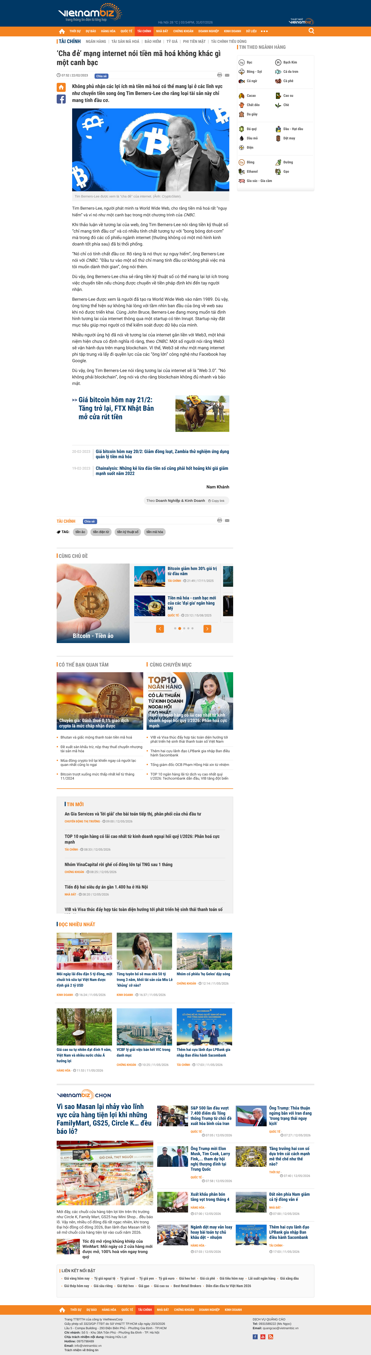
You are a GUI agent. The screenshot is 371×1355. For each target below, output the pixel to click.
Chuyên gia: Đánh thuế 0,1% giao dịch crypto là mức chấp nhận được (94, 723)
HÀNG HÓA (108, 31)
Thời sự (274, 1172)
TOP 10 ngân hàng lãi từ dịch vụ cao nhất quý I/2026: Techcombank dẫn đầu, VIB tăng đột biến (189, 776)
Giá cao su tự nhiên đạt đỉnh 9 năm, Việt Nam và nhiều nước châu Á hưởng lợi (84, 1055)
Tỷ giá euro (166, 1278)
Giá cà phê (207, 1278)
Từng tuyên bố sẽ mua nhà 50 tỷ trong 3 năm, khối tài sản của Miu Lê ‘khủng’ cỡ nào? (145, 980)
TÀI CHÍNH (144, 31)
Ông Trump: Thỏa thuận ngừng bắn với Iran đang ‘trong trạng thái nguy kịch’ (290, 1116)
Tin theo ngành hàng (262, 47)
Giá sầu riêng (103, 1286)
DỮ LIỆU (251, 31)
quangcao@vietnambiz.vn (280, 1328)
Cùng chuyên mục (171, 665)
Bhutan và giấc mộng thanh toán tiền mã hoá (96, 737)
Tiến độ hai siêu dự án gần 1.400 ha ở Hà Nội (106, 887)
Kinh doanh (65, 995)
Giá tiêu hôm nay (232, 1278)
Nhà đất (70, 894)
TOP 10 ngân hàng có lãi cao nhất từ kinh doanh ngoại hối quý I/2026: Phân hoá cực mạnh (188, 720)
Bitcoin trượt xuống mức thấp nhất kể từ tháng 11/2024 (97, 776)
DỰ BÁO (91, 31)
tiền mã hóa (155, 531)
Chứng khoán (74, 872)
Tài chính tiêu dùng (229, 41)
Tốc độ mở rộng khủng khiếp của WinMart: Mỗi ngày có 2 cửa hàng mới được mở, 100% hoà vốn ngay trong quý (117, 1249)
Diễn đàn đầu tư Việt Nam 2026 (228, 1286)
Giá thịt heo (125, 1286)
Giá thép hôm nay (76, 1286)
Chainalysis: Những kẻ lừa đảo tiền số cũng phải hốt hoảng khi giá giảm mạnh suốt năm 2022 (162, 471)
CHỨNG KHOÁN (183, 31)
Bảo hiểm (153, 41)
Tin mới (75, 804)
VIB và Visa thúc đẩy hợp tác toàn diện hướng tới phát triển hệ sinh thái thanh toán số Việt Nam (189, 739)
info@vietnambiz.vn (88, 1346)
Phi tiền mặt (194, 41)
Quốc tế (232, 615)
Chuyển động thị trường (82, 821)
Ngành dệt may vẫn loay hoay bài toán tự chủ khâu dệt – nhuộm (211, 1232)
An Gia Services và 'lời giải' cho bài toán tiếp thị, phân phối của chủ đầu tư (133, 814)
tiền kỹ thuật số (127, 531)
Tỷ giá (172, 41)
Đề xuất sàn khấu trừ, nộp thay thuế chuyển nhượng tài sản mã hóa (101, 749)
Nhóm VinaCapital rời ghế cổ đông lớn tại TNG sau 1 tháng (119, 864)
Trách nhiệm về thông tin (81, 1350)
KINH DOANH (232, 31)
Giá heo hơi (187, 1278)
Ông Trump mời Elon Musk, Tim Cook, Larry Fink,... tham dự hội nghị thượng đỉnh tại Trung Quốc (210, 1159)
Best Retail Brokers (187, 1286)
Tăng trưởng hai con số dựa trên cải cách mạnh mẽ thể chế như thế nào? (289, 1156)
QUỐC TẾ (126, 31)
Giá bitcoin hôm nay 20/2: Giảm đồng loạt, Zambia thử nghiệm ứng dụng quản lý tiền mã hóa (162, 454)
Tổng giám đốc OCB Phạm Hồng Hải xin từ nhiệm (189, 765)
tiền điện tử (101, 531)
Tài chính (70, 41)
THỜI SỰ (75, 31)
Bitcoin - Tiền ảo (93, 635)
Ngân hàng (96, 41)
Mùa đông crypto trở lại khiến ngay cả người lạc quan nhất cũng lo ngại (98, 763)
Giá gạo (143, 1286)
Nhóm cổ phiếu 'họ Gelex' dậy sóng (203, 974)
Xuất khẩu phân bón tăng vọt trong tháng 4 (210, 1197)
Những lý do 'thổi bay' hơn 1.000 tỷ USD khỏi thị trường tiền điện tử (163, 603)
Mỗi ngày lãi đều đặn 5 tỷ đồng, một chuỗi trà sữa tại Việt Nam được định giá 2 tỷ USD (84, 980)
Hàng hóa (63, 1070)
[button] (160, 629)
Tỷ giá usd (127, 1278)
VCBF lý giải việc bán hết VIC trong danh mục (143, 1052)
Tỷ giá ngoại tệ (104, 1278)
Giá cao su (161, 1286)
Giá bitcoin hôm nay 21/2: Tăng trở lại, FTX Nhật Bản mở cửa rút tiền (116, 408)
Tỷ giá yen (146, 1278)
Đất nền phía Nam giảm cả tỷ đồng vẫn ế (289, 1197)
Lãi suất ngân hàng (261, 1278)
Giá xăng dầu (289, 1278)
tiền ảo (80, 531)
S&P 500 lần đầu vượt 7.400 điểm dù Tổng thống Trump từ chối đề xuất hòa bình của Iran (211, 1116)
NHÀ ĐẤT (162, 31)
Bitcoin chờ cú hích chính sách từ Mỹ (160, 571)
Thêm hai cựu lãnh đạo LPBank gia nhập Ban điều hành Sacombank (190, 753)
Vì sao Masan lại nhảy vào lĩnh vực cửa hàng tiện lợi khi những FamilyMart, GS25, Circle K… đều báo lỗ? (104, 1119)
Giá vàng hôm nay (77, 1278)
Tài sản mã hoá (125, 41)
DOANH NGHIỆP (208, 31)
